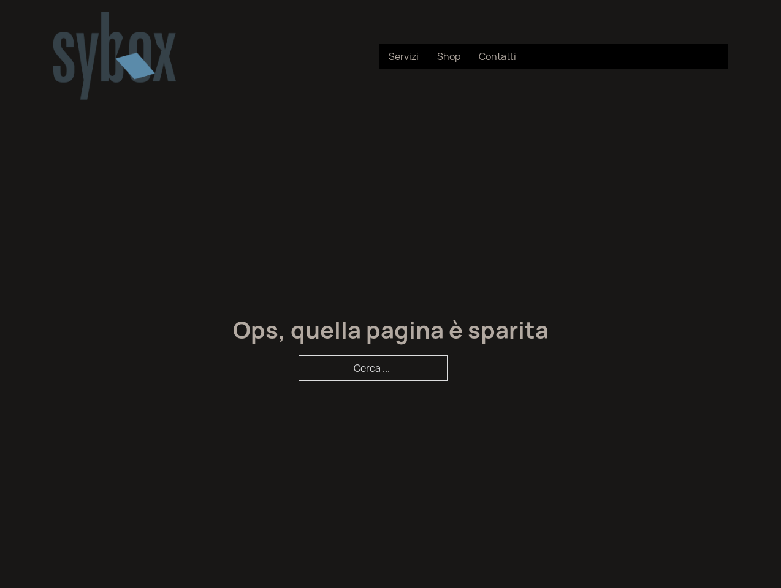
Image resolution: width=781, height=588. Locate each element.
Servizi (404, 56)
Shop (448, 56)
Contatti (497, 56)
